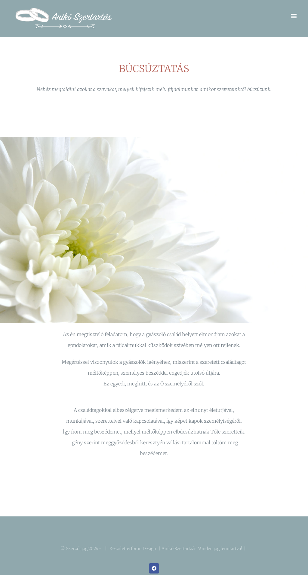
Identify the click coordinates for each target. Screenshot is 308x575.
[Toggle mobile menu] (294, 16)
